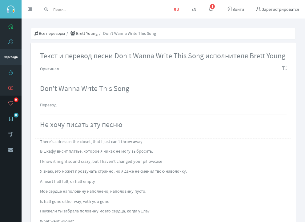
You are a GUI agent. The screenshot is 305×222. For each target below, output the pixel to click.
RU (176, 9)
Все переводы (49, 33)
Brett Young (84, 33)
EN (193, 9)
